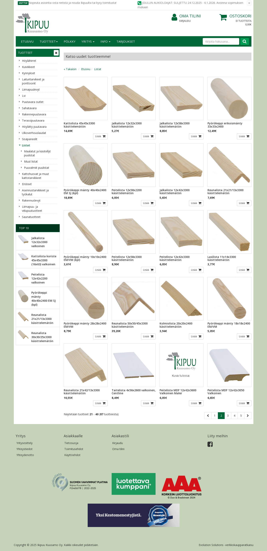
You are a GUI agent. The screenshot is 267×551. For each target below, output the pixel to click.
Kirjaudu (185, 21)
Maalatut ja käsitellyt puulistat (37, 153)
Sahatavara (29, 108)
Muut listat (31, 161)
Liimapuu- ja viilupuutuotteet (32, 209)
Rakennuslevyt (31, 200)
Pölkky (69, 41)
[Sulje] (249, 3)
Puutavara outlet (33, 102)
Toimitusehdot (73, 449)
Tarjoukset (125, 41)
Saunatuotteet (31, 217)
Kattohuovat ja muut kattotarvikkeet (35, 176)
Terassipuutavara (33, 120)
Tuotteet (49, 41)
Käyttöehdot (72, 455)
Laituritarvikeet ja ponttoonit (33, 81)
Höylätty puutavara (34, 127)
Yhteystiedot (24, 449)
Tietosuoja (71, 443)
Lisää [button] (98, 136)
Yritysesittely (24, 443)
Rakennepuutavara (34, 114)
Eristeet (27, 184)
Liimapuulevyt (31, 89)
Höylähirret (29, 61)
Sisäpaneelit (29, 139)
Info (105, 41)
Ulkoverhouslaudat (34, 133)
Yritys (87, 41)
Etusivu (27, 41)
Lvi (24, 96)
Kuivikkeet (28, 67)
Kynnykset (28, 73)
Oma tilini (186, 16)
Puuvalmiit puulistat (36, 168)
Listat (26, 145)
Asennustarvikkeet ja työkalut (35, 192)
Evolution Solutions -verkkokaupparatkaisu (226, 545)
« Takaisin (70, 69)
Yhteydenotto (25, 455)
